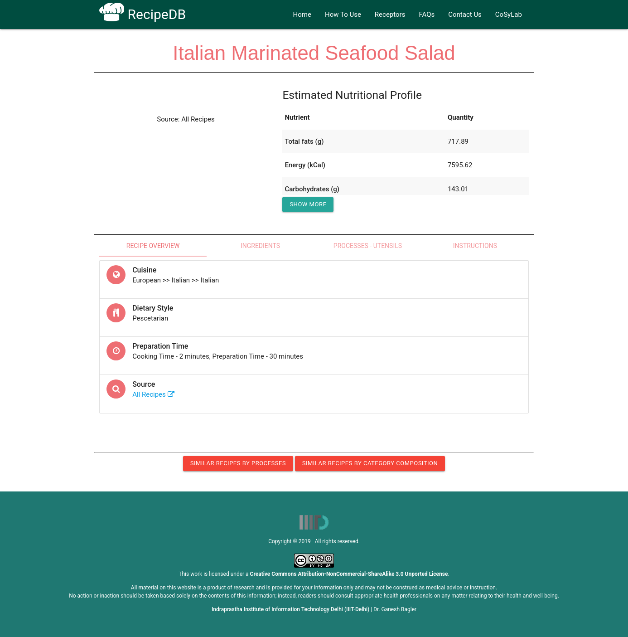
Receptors (390, 14)
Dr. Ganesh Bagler (394, 609)
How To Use (343, 14)
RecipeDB (142, 14)
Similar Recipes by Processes (238, 463)
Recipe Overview (153, 245)
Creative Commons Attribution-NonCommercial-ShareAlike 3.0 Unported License (349, 574)
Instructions (475, 245)
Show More (308, 204)
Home (302, 14)
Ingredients (260, 245)
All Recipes (153, 394)
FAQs (427, 14)
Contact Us (465, 14)
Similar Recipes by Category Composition (370, 463)
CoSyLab (508, 14)
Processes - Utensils (367, 245)
